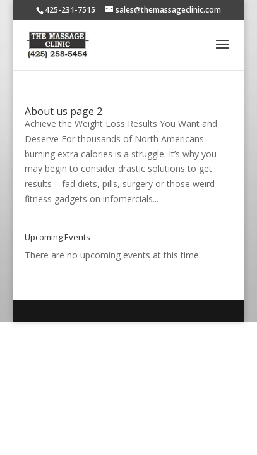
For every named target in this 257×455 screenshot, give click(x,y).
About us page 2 (63, 111)
